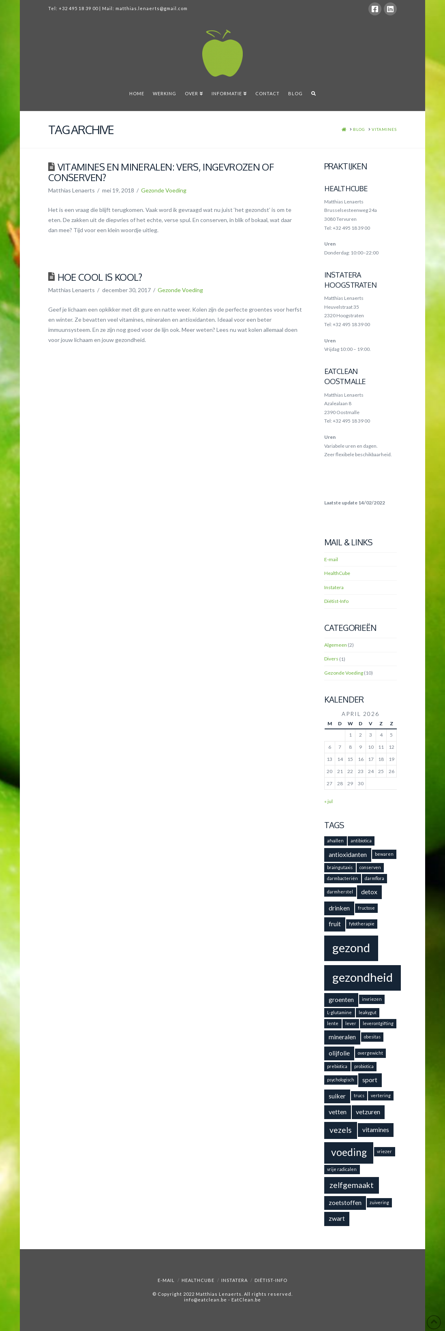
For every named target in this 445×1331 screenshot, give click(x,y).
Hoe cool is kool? (100, 277)
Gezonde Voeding (163, 190)
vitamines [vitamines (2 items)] (375, 1129)
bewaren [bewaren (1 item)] (384, 854)
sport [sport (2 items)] (369, 1079)
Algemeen (335, 645)
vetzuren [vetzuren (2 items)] (368, 1111)
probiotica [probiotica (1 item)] (364, 1066)
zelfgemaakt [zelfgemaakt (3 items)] (351, 1185)
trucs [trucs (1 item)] (359, 1095)
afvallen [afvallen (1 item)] (335, 840)
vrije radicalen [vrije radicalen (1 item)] (342, 1169)
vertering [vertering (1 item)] (381, 1095)
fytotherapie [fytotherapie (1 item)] (361, 923)
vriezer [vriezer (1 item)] (384, 1151)
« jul (328, 801)
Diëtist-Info (336, 601)
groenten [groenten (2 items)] (341, 999)
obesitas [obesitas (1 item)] (372, 1036)
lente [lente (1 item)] (332, 1023)
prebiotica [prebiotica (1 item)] (337, 1066)
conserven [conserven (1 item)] (370, 867)
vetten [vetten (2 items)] (338, 1111)
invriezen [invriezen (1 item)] (372, 999)
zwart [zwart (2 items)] (337, 1218)
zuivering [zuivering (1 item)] (379, 1202)
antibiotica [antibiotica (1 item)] (361, 840)
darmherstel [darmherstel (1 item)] (340, 891)
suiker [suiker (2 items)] (337, 1096)
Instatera (334, 587)
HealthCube (337, 573)
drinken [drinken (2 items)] (339, 908)
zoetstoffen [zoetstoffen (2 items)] (345, 1202)
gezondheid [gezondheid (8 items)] (362, 977)
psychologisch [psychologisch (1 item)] (340, 1079)
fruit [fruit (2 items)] (335, 923)
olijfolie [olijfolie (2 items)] (339, 1053)
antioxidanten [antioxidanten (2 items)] (348, 854)
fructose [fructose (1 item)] (366, 907)
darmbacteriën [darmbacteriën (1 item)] (342, 878)
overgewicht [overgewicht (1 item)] (370, 1052)
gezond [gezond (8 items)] (351, 947)
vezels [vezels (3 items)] (340, 1129)
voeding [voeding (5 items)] (349, 1152)
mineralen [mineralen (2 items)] (342, 1036)
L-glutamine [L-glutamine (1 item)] (339, 1012)
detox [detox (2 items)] (369, 891)
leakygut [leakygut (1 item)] (368, 1012)
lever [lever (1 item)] (350, 1023)
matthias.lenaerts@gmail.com (152, 8)
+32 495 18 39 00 (78, 8)
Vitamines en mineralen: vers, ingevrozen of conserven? (161, 172)
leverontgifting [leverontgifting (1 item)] (378, 1023)
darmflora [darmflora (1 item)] (374, 878)
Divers (331, 659)
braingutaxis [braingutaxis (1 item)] (340, 867)
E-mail (331, 559)
